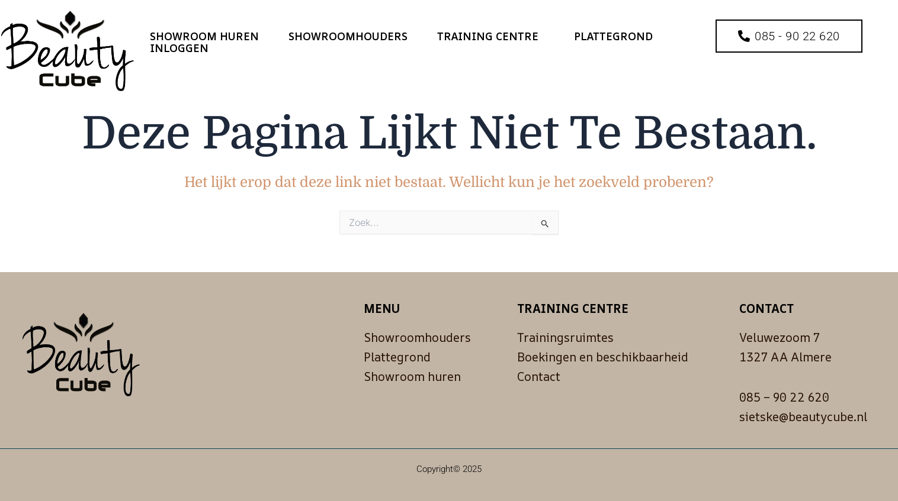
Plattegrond (613, 36)
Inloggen (179, 48)
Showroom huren (204, 36)
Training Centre (490, 36)
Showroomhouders (348, 36)
